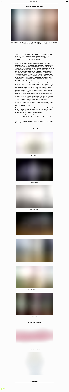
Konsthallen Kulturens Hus (36, 49)
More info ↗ (47, 49)
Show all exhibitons (34, 381)
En (3, 1)
